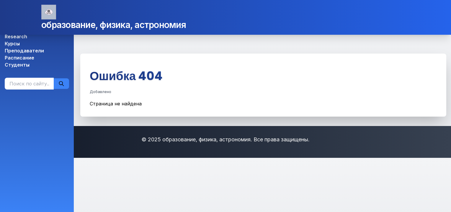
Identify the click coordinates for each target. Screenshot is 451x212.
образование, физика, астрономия (113, 24)
